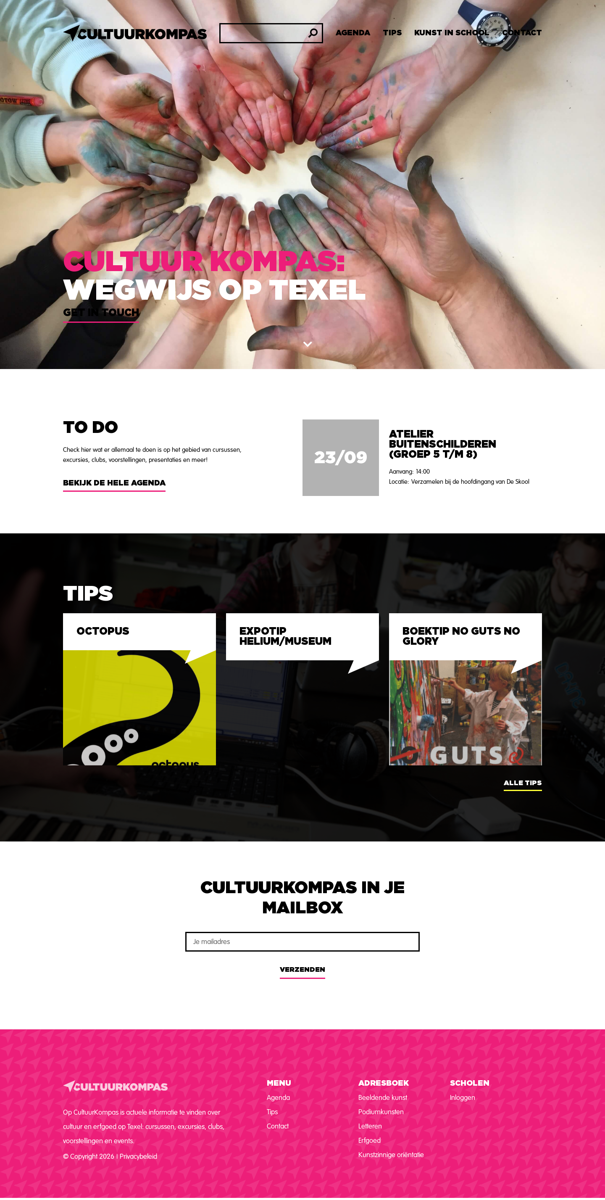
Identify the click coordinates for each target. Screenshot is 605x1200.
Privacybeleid (138, 1156)
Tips (392, 33)
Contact (522, 33)
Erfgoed (369, 1140)
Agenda (353, 33)
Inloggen (462, 1097)
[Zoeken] (313, 33)
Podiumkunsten (381, 1112)
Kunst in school (451, 33)
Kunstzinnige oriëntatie (391, 1154)
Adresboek (383, 1083)
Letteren (370, 1126)
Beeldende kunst (382, 1097)
